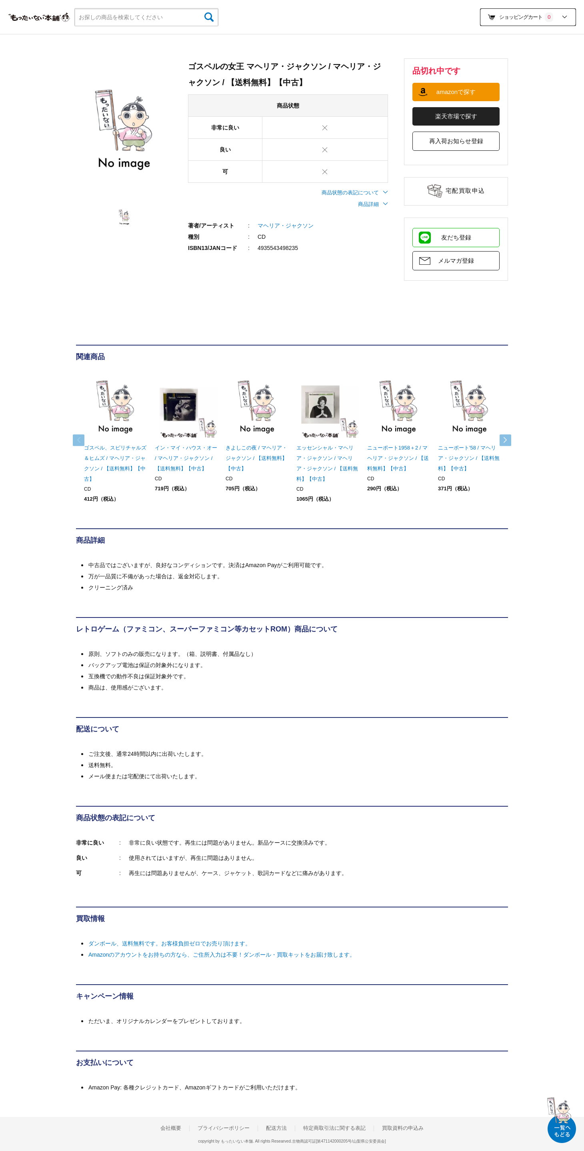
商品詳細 (373, 204)
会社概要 (170, 1128)
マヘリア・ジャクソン (286, 225)
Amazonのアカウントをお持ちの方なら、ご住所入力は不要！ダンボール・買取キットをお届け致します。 (221, 954)
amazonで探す (456, 91)
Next (500, 440)
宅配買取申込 (465, 190)
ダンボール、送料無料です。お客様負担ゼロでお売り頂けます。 (169, 943)
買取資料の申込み (403, 1128)
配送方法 (276, 1128)
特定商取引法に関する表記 (334, 1128)
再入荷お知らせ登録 (456, 141)
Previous (84, 440)
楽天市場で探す (456, 116)
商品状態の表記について (355, 193)
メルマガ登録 (456, 260)
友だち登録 (456, 237)
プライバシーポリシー (224, 1128)
